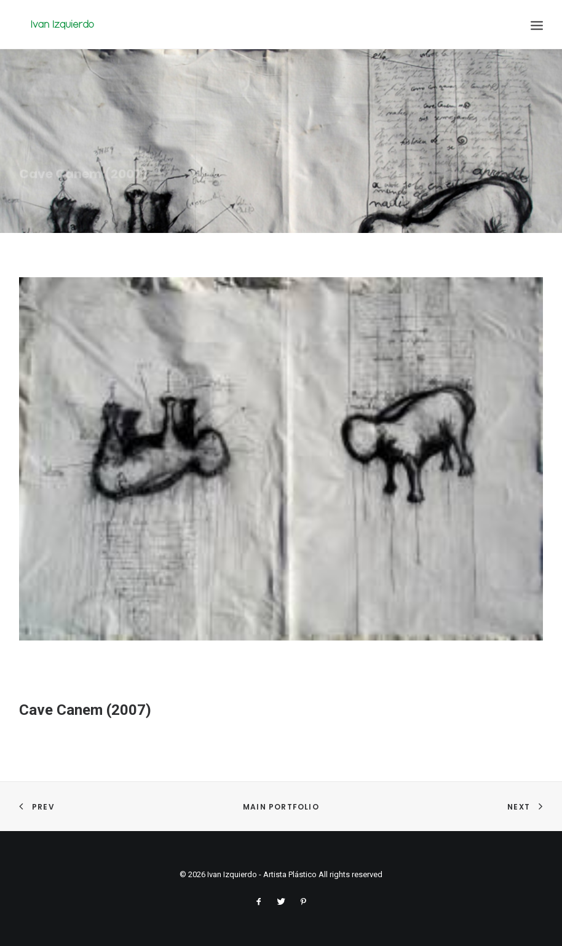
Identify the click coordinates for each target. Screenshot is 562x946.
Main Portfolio (281, 807)
